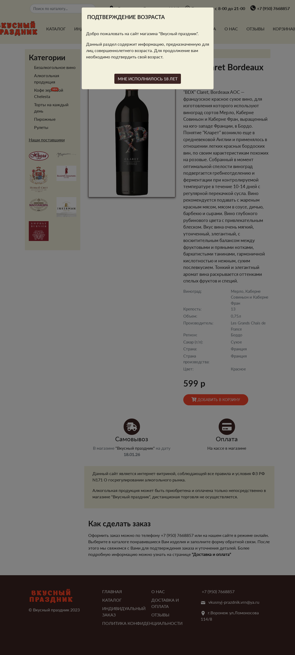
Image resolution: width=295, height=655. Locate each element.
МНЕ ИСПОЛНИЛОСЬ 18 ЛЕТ (147, 78)
